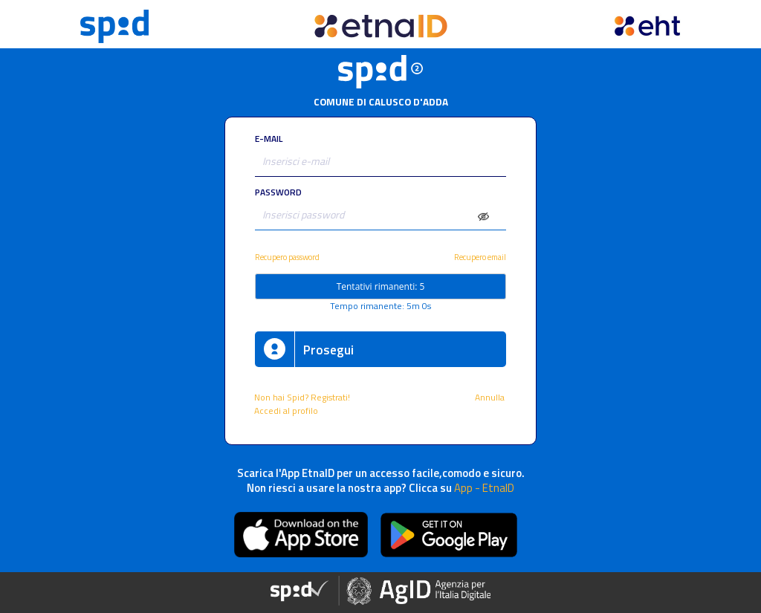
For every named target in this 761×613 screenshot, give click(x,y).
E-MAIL (268, 139)
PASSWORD (278, 192)
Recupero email (480, 256)
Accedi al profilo (287, 411)
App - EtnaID (484, 487)
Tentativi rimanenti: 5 (381, 286)
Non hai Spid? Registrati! (302, 397)
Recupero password (287, 256)
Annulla (491, 397)
